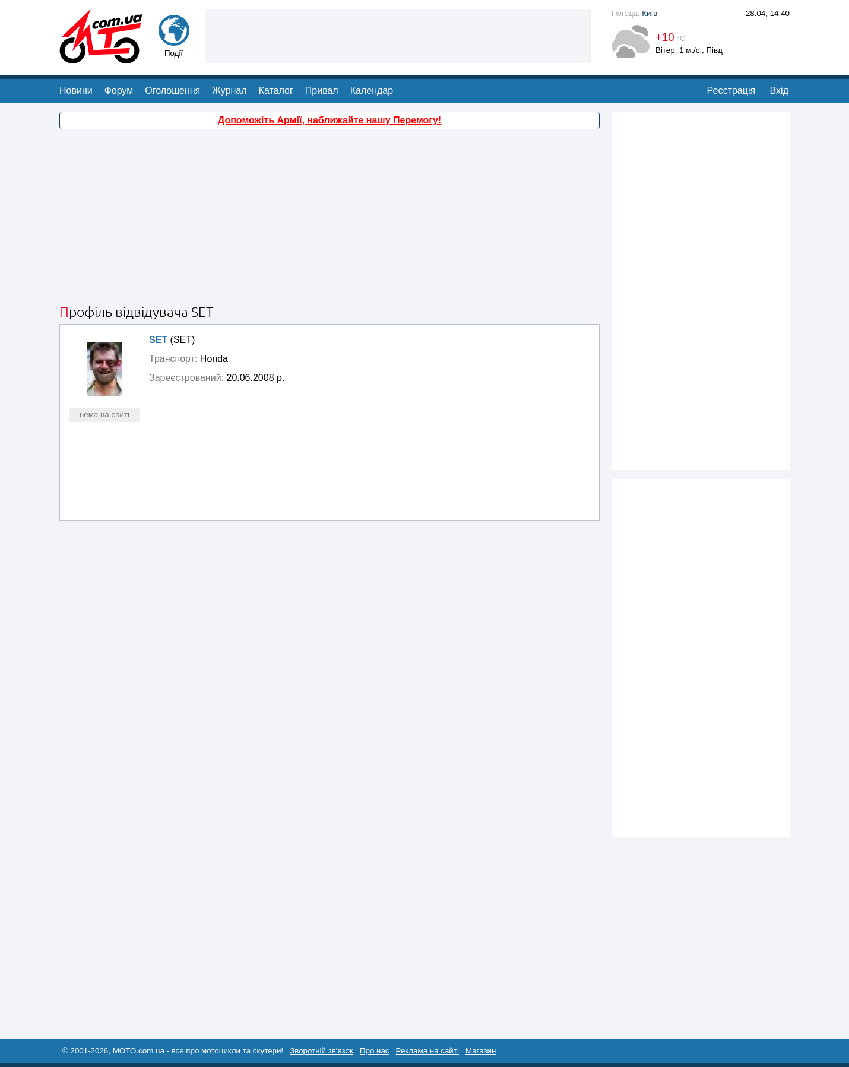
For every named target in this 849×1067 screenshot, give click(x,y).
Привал (321, 90)
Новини (76, 90)
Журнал (229, 90)
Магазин (480, 1050)
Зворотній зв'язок (321, 1050)
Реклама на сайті (427, 1050)
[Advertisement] (398, 35)
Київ (649, 13)
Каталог (276, 90)
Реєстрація (731, 90)
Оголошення (172, 90)
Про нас (374, 1050)
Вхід (779, 90)
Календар (371, 90)
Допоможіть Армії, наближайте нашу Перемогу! (329, 120)
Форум (119, 90)
